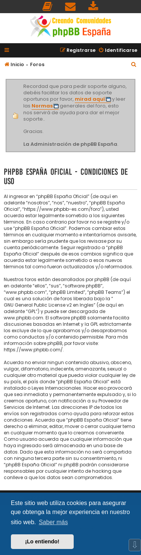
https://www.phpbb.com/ (33, 349)
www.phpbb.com (23, 318)
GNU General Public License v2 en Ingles (49, 305)
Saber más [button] (53, 522)
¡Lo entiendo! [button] (42, 541)
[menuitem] (48, 6)
